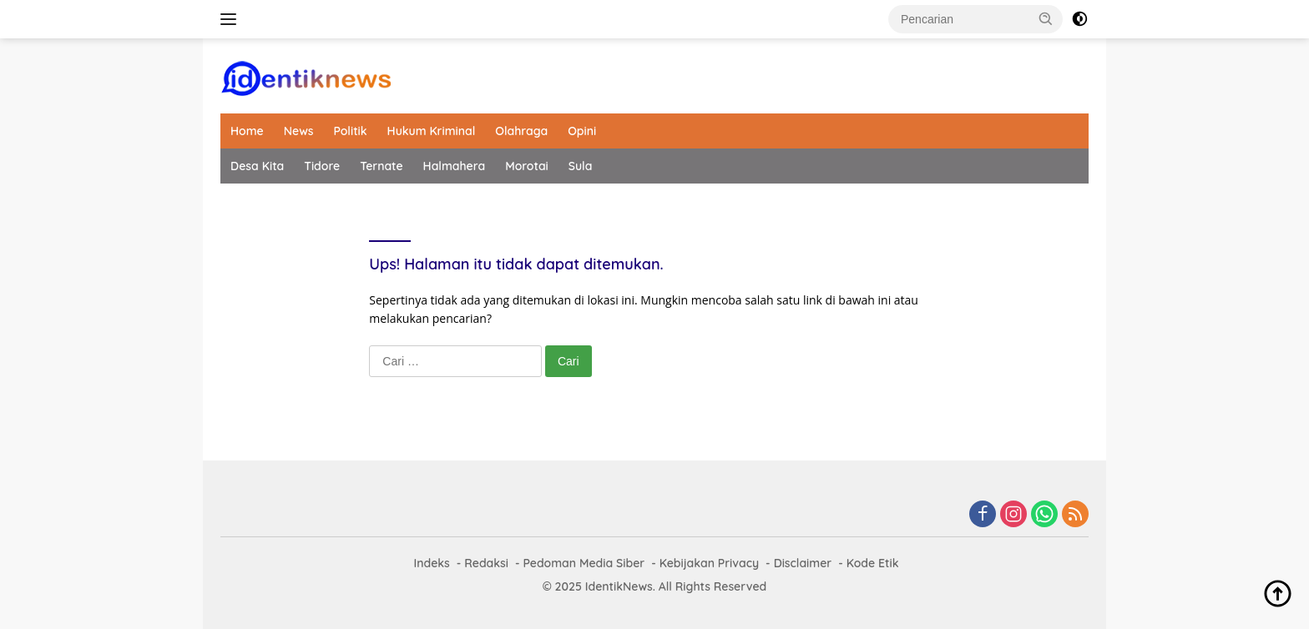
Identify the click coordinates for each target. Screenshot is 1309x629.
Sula (581, 166)
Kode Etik (873, 563)
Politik (349, 130)
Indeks (431, 563)
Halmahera (454, 166)
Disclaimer (803, 563)
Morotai (526, 166)
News (299, 130)
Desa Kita (257, 166)
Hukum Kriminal (431, 130)
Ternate (381, 166)
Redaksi (486, 563)
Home (247, 130)
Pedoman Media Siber (583, 563)
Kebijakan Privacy (709, 563)
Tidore (322, 166)
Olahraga (521, 130)
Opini (582, 130)
